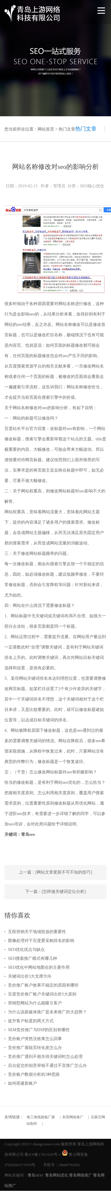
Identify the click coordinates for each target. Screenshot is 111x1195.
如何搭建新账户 (22, 1083)
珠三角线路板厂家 (41, 1117)
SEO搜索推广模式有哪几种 (32, 958)
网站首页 (46, 129)
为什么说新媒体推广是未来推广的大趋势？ (47, 1012)
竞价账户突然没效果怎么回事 (35, 1039)
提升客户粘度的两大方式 (31, 1021)
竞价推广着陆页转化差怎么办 (35, 1047)
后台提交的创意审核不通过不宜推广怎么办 (47, 1065)
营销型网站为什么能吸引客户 (35, 1003)
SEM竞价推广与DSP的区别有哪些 (39, 1030)
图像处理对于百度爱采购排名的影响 (41, 940)
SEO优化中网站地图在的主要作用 (39, 967)
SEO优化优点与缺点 (26, 949)
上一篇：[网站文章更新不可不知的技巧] (55, 872)
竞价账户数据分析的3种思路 (34, 1074)
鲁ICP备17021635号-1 (43, 1154)
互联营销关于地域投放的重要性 (37, 931)
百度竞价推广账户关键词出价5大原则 (42, 994)
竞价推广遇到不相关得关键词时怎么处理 (45, 1056)
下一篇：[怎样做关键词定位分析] (55, 891)
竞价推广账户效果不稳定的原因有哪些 (43, 985)
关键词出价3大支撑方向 (30, 976)
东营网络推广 (72, 1117)
